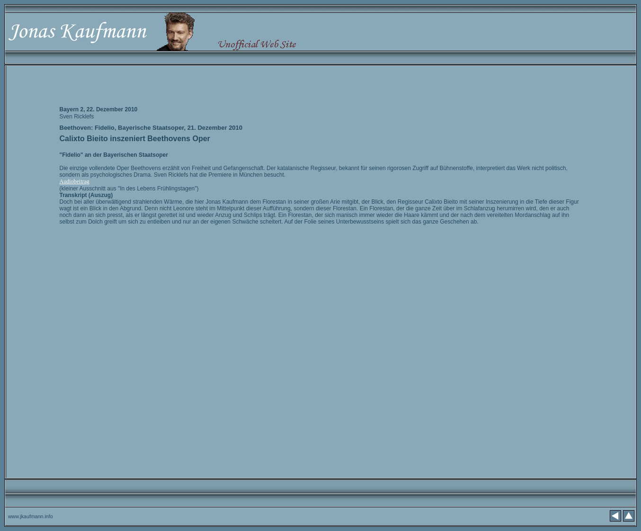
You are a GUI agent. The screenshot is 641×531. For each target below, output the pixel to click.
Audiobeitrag (74, 181)
